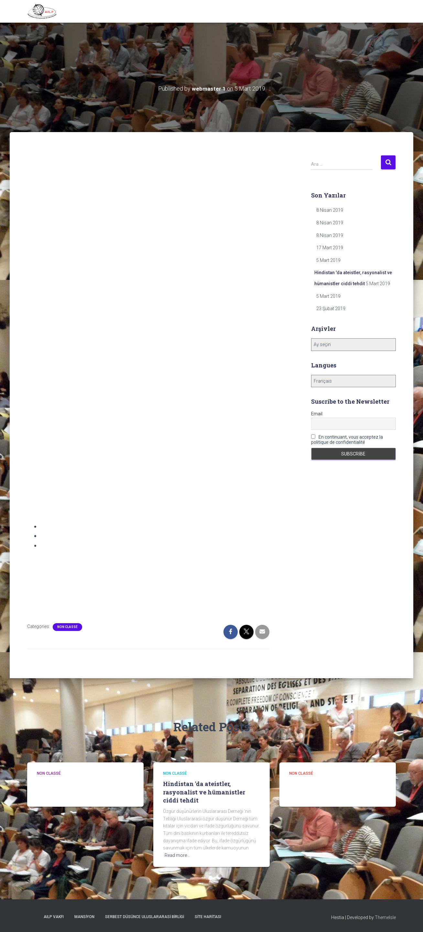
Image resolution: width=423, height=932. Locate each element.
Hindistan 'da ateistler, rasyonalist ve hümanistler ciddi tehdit (204, 792)
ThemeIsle (385, 917)
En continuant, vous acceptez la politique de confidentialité (347, 439)
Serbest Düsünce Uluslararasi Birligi (144, 917)
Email (316, 413)
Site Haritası (208, 917)
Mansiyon (84, 917)
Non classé (67, 627)
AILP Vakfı (54, 917)
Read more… (177, 855)
